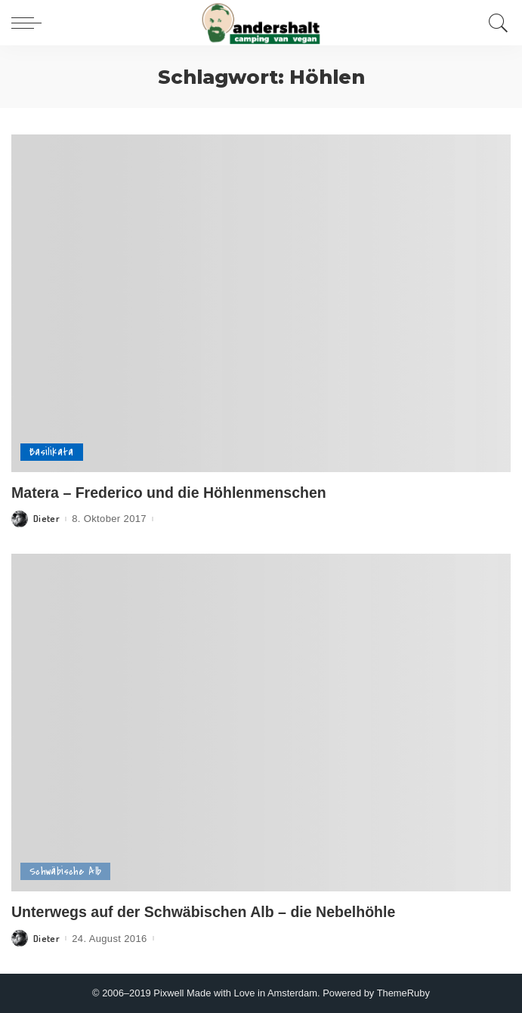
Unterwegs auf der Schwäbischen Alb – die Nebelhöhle (203, 911)
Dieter (46, 518)
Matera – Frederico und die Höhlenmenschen (168, 492)
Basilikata (51, 452)
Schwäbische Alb (65, 871)
